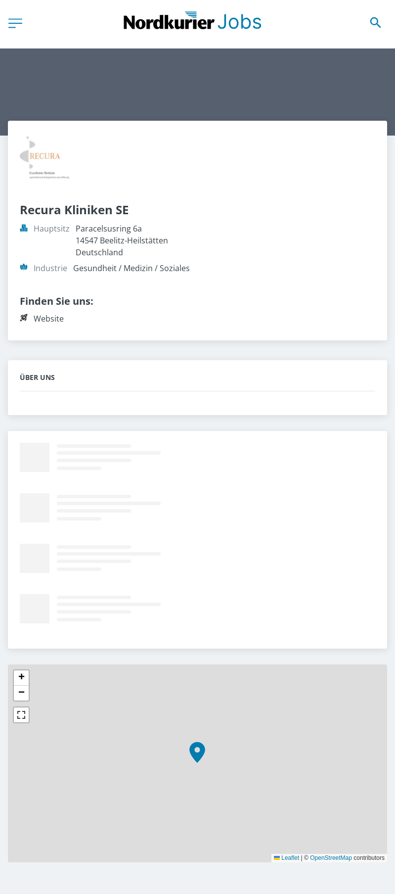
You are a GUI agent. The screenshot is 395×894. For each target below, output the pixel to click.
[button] (197, 752)
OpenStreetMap (331, 857)
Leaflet (286, 857)
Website (49, 318)
